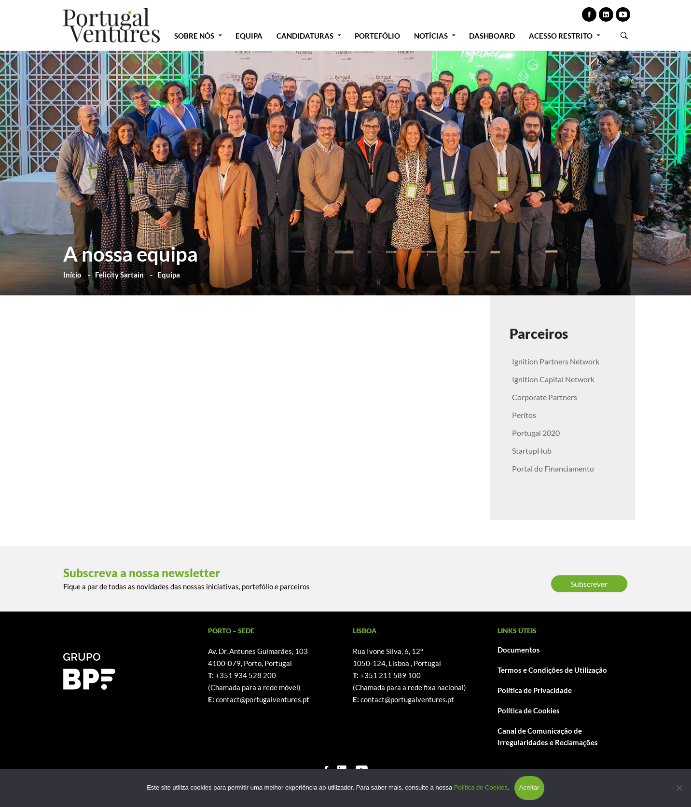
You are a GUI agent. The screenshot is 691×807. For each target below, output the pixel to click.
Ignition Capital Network (553, 379)
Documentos (519, 649)
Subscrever (589, 583)
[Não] (679, 788)
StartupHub (532, 450)
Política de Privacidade (535, 690)
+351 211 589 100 (390, 675)
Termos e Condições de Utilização (552, 670)
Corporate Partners (544, 397)
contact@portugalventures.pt (262, 699)
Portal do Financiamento (553, 468)
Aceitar (529, 787)
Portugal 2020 (536, 432)
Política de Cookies (529, 710)
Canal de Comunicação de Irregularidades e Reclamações (548, 736)
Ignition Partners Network (555, 361)
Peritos (524, 414)
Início (72, 274)
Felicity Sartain (119, 274)
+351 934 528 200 (245, 675)
